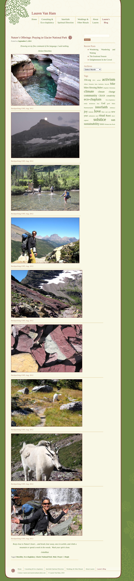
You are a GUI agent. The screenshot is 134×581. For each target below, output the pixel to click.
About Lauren (90, 569)
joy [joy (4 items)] (86, 111)
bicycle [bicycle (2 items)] (107, 84)
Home (20, 569)
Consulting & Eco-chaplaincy (34, 569)
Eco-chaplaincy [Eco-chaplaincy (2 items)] (110, 100)
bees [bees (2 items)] (96, 84)
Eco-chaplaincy (29, 557)
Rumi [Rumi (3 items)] (108, 115)
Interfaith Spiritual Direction (55, 569)
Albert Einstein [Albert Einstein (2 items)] (89, 84)
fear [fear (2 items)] (98, 103)
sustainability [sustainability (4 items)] (91, 123)
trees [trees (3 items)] (102, 124)
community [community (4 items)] (90, 95)
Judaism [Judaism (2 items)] (90, 112)
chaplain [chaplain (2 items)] (105, 88)
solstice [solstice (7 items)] (99, 119)
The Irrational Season (98, 56)
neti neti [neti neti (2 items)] (108, 112)
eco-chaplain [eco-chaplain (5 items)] (92, 99)
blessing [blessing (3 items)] (93, 87)
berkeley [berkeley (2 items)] (101, 84)
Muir (55, 557)
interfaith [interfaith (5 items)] (101, 107)
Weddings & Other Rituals (74, 569)
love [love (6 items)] (97, 111)
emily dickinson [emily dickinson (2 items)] (89, 103)
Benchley (19, 557)
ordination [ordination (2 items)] (92, 116)
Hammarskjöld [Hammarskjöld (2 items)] (88, 107)
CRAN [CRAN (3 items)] (102, 95)
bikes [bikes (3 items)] (86, 87)
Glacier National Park (44, 557)
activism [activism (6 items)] (108, 79)
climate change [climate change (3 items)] (106, 91)
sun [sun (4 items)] (113, 119)
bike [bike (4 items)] (112, 83)
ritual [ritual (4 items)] (102, 115)
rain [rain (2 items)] (97, 116)
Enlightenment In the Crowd (101, 60)
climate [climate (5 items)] (89, 91)
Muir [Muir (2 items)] (103, 112)
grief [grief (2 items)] (108, 103)
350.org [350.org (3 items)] (87, 80)
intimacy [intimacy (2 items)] (112, 107)
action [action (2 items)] (99, 80)
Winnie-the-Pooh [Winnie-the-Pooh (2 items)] (110, 124)
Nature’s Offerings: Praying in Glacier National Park (39, 37)
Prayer (59, 557)
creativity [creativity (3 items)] (111, 95)
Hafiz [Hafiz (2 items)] (113, 103)
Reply (66, 557)
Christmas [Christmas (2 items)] (112, 88)
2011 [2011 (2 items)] (93, 80)
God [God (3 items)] (103, 103)
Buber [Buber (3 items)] (100, 87)
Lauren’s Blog (101, 569)
